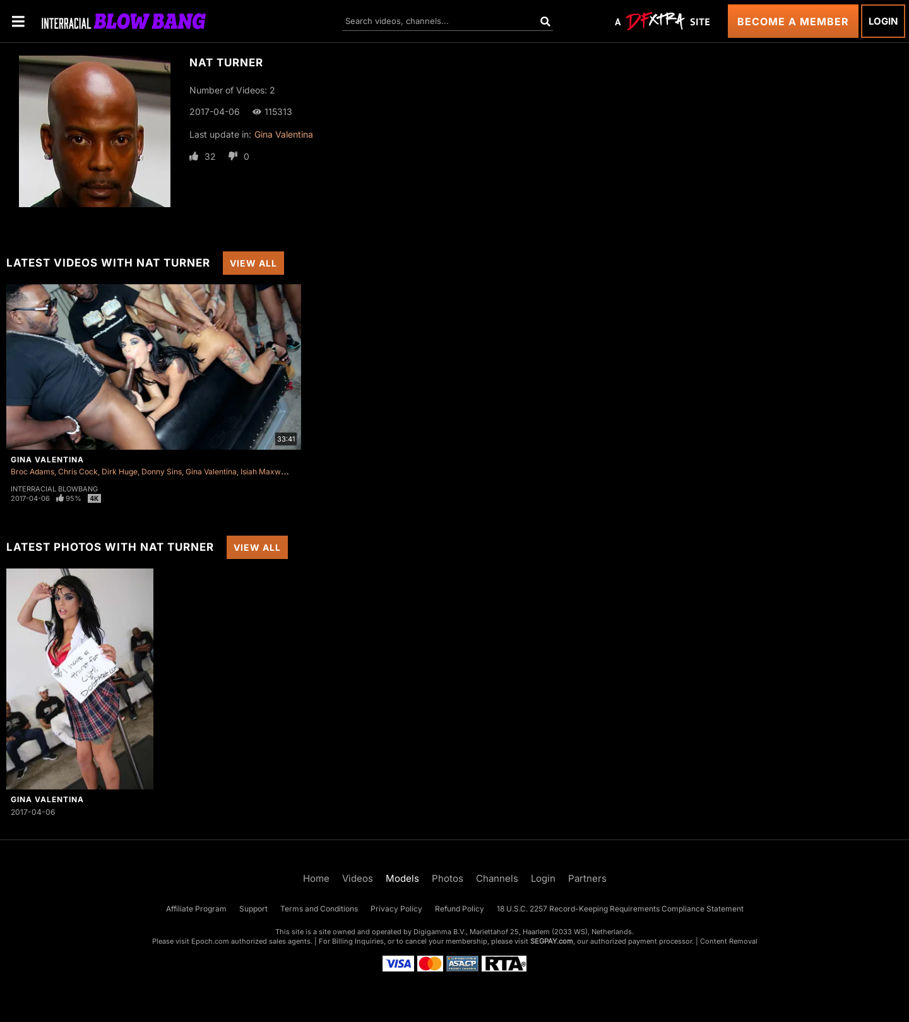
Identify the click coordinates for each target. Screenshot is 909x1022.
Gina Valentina (283, 134)
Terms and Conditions (319, 908)
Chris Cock (78, 471)
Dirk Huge (120, 471)
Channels (497, 878)
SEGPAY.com (551, 941)
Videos (357, 878)
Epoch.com (210, 941)
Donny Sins (161, 471)
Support (253, 908)
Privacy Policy (396, 908)
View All (253, 263)
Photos (447, 878)
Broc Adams (32, 471)
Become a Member (793, 21)
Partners (587, 878)
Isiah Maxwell (265, 471)
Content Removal (729, 941)
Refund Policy (459, 908)
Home (316, 878)
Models (402, 878)
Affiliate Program (196, 908)
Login (883, 21)
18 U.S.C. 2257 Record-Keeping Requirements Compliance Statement (620, 908)
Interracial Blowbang (54, 488)
